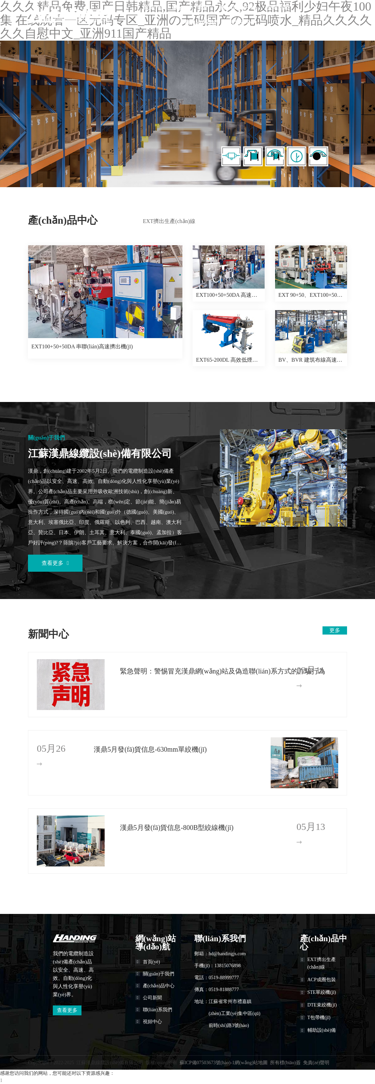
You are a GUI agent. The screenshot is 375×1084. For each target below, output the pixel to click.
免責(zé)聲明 (316, 1062)
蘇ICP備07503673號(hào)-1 (207, 1062)
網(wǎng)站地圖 (251, 1062)
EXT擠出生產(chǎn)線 (169, 221)
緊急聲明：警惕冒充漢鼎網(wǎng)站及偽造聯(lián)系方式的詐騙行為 (202, 671)
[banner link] (187, 114)
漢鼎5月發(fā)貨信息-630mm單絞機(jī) (150, 749)
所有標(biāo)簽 (285, 1062)
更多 (334, 630)
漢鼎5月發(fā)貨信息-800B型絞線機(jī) (177, 827)
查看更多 (55, 563)
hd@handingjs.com (227, 953)
